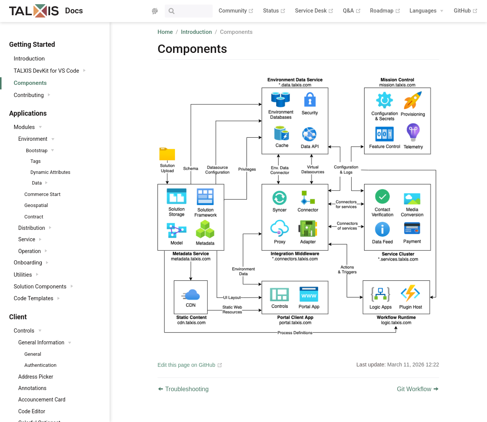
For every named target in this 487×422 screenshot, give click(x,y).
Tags (35, 161)
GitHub (466, 11)
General (32, 354)
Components (30, 83)
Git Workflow (418, 389)
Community (236, 11)
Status (274, 11)
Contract (33, 217)
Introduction (29, 58)
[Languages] (427, 11)
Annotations (32, 388)
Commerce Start (42, 194)
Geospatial (36, 205)
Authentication (40, 365)
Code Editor (31, 411)
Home (165, 32)
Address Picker (35, 377)
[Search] (174, 11)
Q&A (352, 11)
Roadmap (385, 11)
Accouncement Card (41, 400)
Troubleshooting (183, 389)
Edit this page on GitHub (186, 365)
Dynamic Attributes (50, 172)
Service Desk (314, 11)
